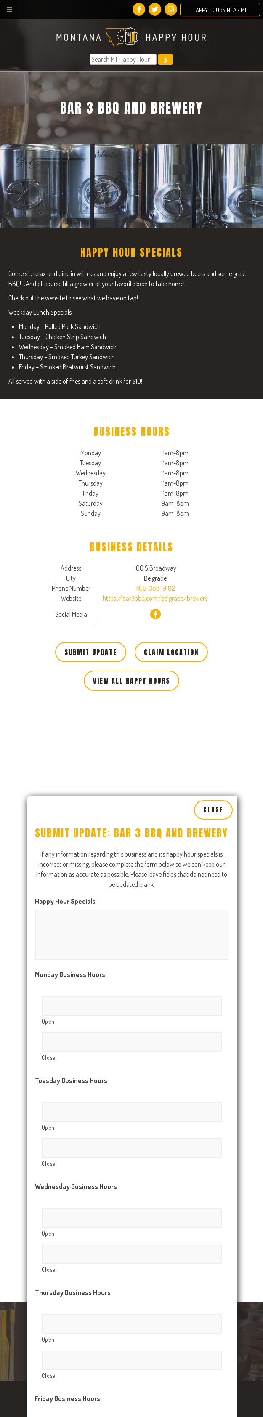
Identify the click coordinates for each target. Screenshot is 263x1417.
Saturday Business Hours (72, 1269)
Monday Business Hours (70, 739)
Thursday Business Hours (73, 1057)
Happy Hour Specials (65, 666)
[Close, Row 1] (132, 807)
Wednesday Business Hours (76, 951)
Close (213, 575)
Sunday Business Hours (69, 1375)
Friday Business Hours (67, 1163)
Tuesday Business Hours (71, 845)
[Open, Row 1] (132, 770)
